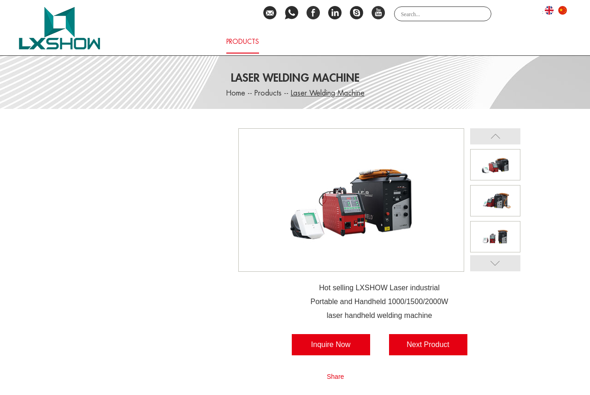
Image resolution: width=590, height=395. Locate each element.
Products (242, 41)
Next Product (428, 344)
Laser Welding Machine (328, 93)
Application (417, 41)
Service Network (355, 41)
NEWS (548, 41)
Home (157, 41)
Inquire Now (330, 344)
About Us (196, 41)
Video (460, 41)
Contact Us (504, 41)
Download (293, 41)
